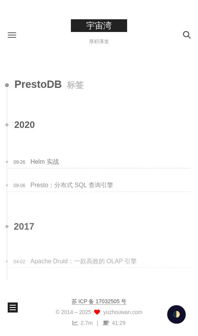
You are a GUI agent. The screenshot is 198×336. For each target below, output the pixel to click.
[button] (12, 35)
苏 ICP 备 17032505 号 (99, 301)
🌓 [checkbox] (176, 314)
